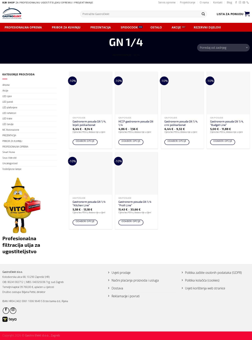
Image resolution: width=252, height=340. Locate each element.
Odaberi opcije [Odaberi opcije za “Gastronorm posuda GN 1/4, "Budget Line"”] (222, 140)
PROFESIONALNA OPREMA (24, 27)
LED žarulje (8, 124)
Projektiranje (187, 2)
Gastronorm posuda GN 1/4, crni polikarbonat (181, 123)
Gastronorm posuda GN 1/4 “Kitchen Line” (89, 203)
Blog (229, 2)
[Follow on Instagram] (240, 2)
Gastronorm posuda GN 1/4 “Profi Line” (134, 203)
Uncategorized (9, 163)
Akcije (5, 90)
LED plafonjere (9, 107)
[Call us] (248, 2)
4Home (6, 84)
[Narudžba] (223, 47)
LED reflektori (9, 113)
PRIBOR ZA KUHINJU (67, 27)
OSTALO (157, 27)
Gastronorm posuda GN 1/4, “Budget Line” (226, 123)
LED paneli (7, 101)
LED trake (7, 118)
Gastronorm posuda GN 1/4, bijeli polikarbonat (89, 123)
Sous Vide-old (9, 157)
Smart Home (8, 152)
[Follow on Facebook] (236, 2)
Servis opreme (167, 2)
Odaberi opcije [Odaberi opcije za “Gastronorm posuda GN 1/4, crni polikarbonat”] (176, 140)
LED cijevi (7, 96)
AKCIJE (176, 27)
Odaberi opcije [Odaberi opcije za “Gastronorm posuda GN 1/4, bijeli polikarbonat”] (85, 140)
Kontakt (217, 2)
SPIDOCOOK (129, 27)
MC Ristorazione (10, 129)
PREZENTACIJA (101, 27)
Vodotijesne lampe (11, 168)
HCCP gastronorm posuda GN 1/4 (135, 123)
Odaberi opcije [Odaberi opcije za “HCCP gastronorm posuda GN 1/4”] (131, 140)
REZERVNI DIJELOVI (207, 27)
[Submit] (203, 14)
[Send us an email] (244, 2)
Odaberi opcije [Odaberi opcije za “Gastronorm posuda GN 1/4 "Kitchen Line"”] (85, 221)
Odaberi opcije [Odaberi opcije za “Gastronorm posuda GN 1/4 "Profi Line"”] (131, 221)
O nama (204, 2)
